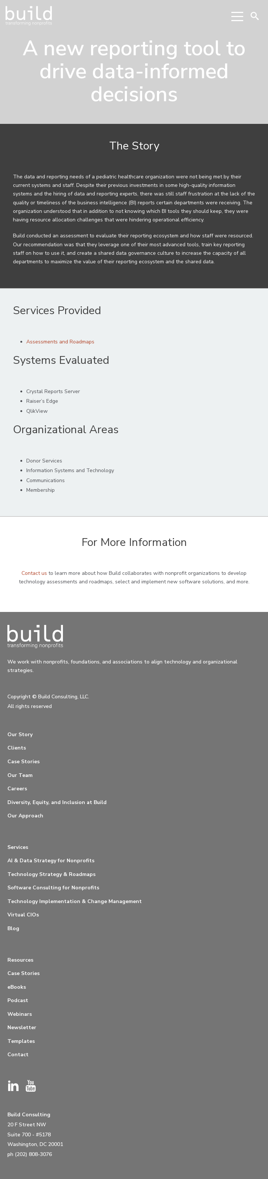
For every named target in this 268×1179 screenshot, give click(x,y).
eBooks (16, 987)
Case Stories (23, 761)
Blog (13, 928)
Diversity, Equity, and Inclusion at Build (57, 802)
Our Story (20, 734)
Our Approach (25, 815)
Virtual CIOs (23, 914)
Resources (20, 960)
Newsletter (21, 1027)
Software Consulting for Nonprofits (53, 887)
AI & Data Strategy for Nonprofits (50, 860)
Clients (16, 747)
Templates (21, 1041)
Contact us (34, 573)
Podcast (17, 1000)
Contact (18, 1054)
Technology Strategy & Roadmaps (51, 874)
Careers (17, 788)
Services (17, 847)
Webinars (19, 1014)
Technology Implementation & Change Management (74, 901)
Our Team (20, 775)
